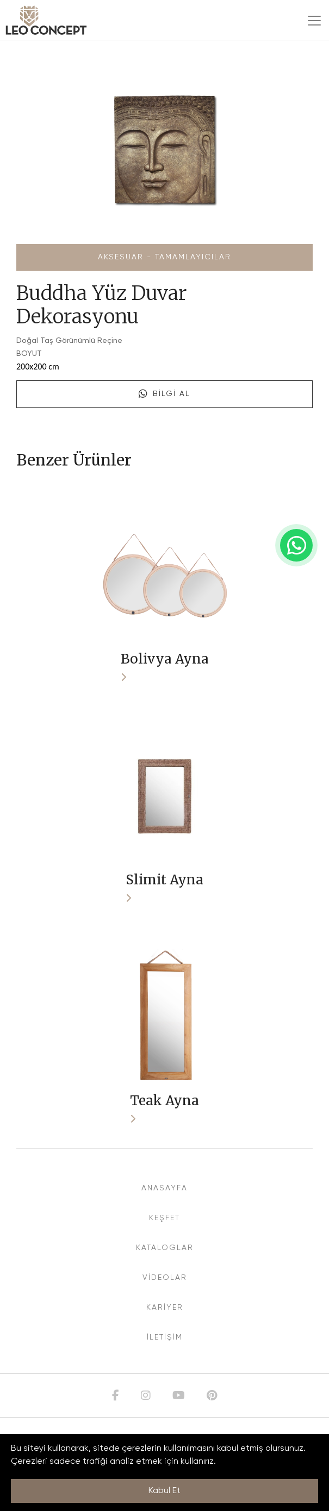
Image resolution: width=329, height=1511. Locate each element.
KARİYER (164, 1307)
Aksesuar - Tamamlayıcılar (164, 257)
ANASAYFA (164, 1188)
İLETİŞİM (165, 1337)
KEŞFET (164, 1218)
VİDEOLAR (164, 1278)
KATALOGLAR (165, 1248)
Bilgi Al (164, 394)
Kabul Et (164, 1491)
